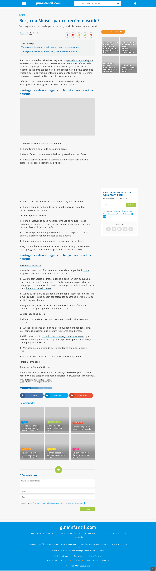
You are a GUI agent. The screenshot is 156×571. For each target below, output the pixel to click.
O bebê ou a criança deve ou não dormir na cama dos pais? (30, 427)
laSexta (77, 560)
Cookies (49, 533)
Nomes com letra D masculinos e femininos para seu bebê (110, 67)
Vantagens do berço (30, 264)
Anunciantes (117, 533)
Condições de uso (109, 214)
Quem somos (35, 533)
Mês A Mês (51, 449)
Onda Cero (90, 560)
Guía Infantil (78, 556)
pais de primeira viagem (80, 60)
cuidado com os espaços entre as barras (63, 336)
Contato (104, 533)
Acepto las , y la (52, 503)
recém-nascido (75, 159)
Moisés (44, 143)
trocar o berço (27, 72)
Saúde (24, 422)
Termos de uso (89, 533)
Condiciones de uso (58, 503)
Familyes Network (61, 556)
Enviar (87, 509)
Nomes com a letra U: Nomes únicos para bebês (129, 68)
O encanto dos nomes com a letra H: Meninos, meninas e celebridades (128, 47)
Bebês (22, 15)
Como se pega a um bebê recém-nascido (82, 427)
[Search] (118, 3)
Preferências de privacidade (122, 211)
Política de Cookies (76, 503)
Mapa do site (78, 537)
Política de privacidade (68, 533)
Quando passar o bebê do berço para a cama (57, 454)
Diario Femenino (95, 556)
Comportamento (54, 422)
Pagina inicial (25, 388)
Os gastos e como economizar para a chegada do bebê (30, 454)
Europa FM (105, 560)
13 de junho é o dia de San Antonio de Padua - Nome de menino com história (110, 47)
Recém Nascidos (58, 375)
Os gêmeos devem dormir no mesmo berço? (81, 454)
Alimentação (77, 423)
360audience (85, 566)
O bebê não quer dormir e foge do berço (54, 427)
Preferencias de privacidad (40, 503)
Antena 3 (64, 560)
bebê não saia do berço (38, 288)
